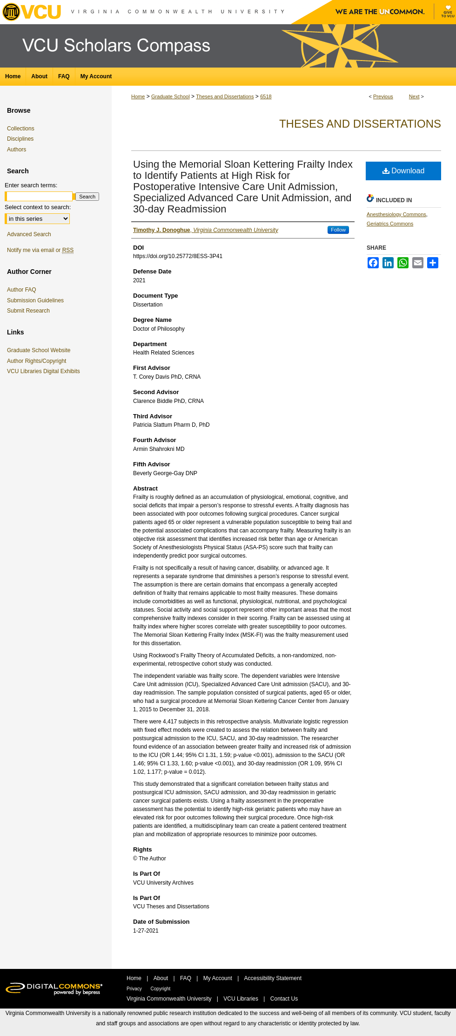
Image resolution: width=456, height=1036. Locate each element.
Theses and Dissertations (225, 96)
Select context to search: (38, 207)
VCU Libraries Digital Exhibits (45, 371)
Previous (383, 96)
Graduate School (170, 96)
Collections (20, 128)
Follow (338, 229)
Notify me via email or (40, 250)
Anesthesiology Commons (396, 214)
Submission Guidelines (35, 300)
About (162, 978)
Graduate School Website (40, 350)
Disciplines (20, 139)
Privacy (135, 988)
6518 (265, 96)
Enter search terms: (31, 185)
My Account (218, 978)
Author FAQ (21, 289)
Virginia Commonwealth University (170, 998)
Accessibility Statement (273, 978)
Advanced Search (29, 234)
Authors (16, 149)
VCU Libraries (241, 998)
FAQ (186, 978)
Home (138, 96)
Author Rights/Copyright (38, 361)
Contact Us (284, 998)
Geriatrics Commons (390, 223)
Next (414, 96)
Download (403, 171)
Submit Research (28, 310)
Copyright (161, 988)
